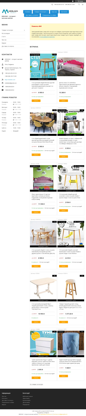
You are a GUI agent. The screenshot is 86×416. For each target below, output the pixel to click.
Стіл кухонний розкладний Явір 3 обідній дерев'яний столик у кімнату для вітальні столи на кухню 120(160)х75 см (42, 306)
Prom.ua (51, 411)
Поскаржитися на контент (45, 414)
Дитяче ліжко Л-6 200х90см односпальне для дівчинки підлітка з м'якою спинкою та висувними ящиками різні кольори (70, 85)
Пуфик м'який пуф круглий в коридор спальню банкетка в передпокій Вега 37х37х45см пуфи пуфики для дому (70, 361)
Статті (4, 36)
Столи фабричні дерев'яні (47, 37)
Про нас (54, 12)
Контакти (64, 12)
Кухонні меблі (26, 400)
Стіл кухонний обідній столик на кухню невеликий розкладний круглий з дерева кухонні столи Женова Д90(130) (43, 251)
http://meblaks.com (10, 79)
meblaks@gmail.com (11, 83)
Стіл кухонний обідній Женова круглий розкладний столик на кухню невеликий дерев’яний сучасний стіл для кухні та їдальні (43, 85)
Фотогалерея (6, 33)
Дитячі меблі (26, 402)
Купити (36, 100)
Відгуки (4, 43)
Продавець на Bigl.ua (43, 412)
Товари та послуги (40, 12)
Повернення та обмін (49, 15)
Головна (27, 12)
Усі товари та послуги (36, 384)
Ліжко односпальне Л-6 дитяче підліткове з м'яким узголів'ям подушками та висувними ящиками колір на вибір (42, 196)
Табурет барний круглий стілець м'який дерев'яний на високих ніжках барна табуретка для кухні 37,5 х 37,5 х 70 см (70, 306)
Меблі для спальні (28, 396)
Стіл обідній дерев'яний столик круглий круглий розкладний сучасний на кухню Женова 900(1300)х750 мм (43, 140)
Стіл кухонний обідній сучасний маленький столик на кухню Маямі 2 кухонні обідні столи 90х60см (70, 251)
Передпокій (26, 404)
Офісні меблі (26, 398)
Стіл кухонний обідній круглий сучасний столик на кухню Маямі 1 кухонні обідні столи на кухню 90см (69, 196)
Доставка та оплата (32, 15)
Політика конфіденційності (60, 414)
